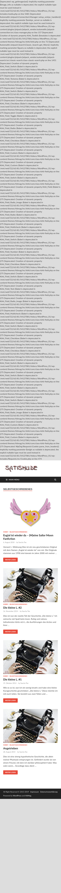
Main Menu (14, 479)
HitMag (28, 796)
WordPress (17, 796)
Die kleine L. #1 (12, 679)
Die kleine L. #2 (12, 607)
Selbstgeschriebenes (18, 532)
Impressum (34, 792)
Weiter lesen (10, 559)
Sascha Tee (23, 542)
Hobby (5, 532)
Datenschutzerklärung (49, 792)
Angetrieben (10, 748)
